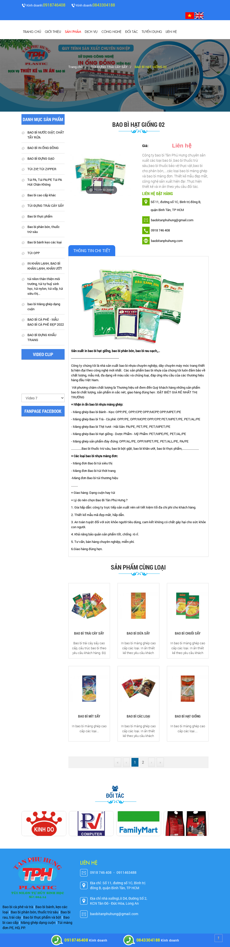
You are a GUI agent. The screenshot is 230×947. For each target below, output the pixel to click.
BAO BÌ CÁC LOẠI (138, 716)
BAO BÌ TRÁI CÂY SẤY (89, 633)
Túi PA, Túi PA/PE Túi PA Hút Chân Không (44, 182)
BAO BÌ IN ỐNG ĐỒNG (43, 148)
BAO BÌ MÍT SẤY (89, 716)
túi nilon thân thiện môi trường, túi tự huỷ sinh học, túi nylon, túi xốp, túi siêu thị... (45, 286)
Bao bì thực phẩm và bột (42, 917)
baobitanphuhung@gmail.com (114, 914)
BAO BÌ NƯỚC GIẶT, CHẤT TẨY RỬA (45, 135)
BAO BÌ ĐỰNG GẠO (40, 158)
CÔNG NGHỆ (111, 31)
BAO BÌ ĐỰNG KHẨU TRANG (41, 337)
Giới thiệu (53, 31)
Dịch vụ (91, 31)
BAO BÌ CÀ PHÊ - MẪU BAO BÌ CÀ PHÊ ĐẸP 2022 (45, 322)
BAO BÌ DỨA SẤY (138, 633)
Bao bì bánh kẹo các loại (44, 242)
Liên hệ (171, 31)
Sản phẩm (73, 31)
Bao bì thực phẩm (39, 216)
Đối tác (131, 31)
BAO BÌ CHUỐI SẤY (188, 633)
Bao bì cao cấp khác (41, 195)
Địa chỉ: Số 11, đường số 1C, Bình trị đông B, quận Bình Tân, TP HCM (117, 885)
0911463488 (126, 872)
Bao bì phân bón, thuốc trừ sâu (43, 229)
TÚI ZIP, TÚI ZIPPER (41, 169)
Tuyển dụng (151, 31)
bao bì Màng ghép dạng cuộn (43, 306)
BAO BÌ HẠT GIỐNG (188, 716)
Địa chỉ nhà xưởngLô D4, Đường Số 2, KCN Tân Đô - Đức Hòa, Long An (118, 901)
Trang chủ (32, 31)
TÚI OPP (33, 253)
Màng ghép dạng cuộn (38, 922)
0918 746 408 (101, 872)
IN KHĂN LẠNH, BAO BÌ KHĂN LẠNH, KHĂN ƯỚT (44, 266)
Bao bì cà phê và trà (17, 906)
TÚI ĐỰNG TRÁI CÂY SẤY (109, 67)
